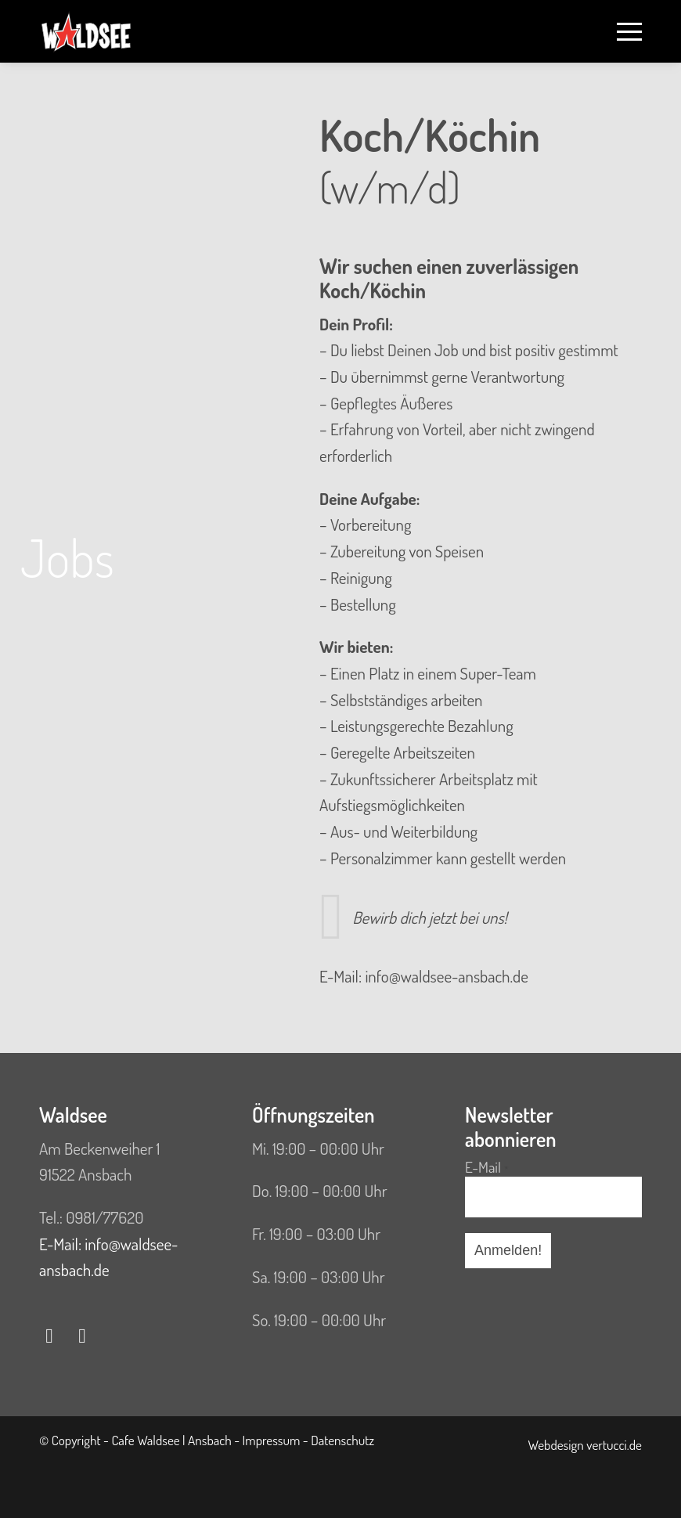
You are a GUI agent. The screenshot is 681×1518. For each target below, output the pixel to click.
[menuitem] (621, 31)
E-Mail (487, 1168)
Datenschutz (342, 1439)
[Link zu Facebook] (49, 1336)
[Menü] (621, 31)
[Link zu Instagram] (82, 1336)
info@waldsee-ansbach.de (446, 975)
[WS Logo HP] (86, 31)
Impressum (272, 1439)
